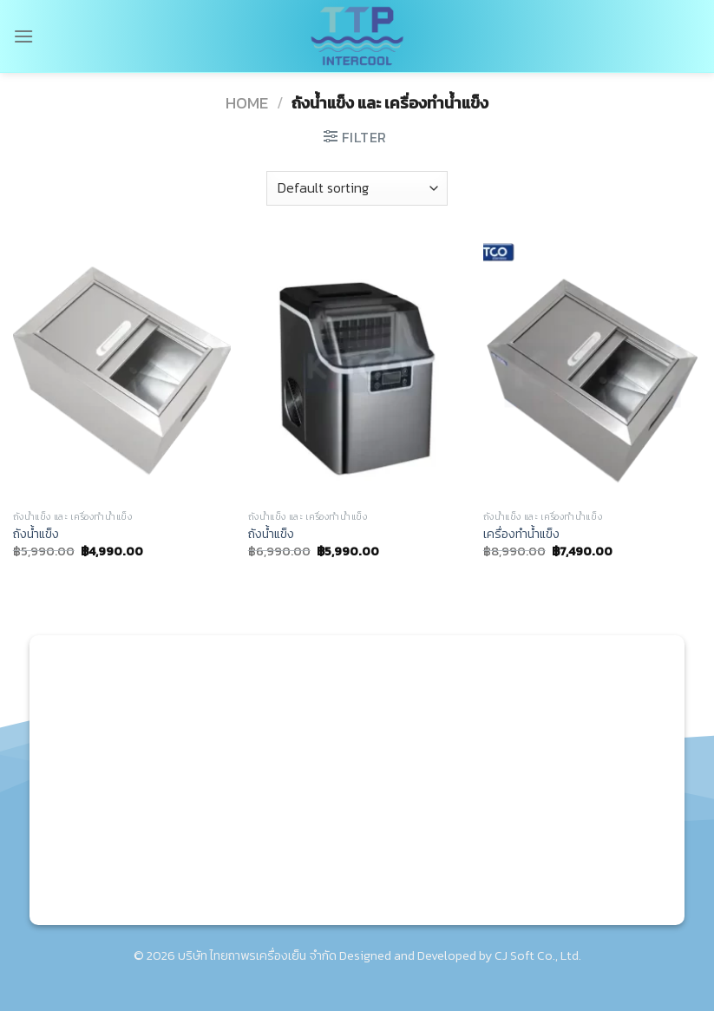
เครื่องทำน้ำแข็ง (521, 534)
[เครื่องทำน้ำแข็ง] (592, 371)
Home (247, 103)
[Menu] (23, 36)
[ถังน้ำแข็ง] (122, 371)
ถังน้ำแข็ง (36, 534)
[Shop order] (356, 188)
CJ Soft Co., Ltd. (538, 955)
